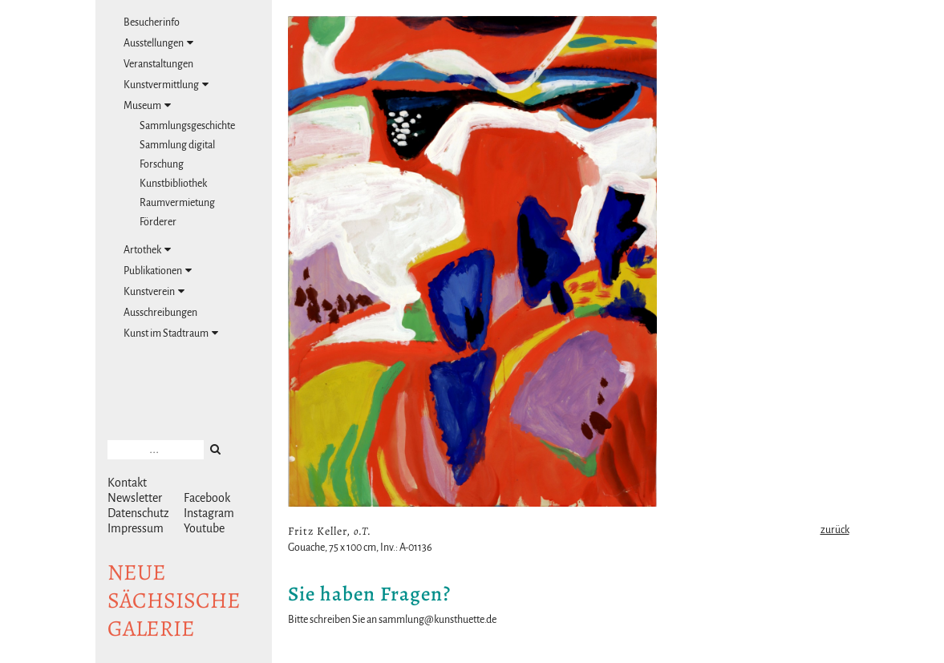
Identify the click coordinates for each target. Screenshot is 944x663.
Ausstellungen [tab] (158, 43)
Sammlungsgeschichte (187, 125)
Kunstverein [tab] (154, 291)
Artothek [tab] (147, 250)
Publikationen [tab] (158, 271)
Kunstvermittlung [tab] (166, 85)
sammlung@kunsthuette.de (437, 619)
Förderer (158, 222)
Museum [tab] (147, 105)
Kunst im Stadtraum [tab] (171, 333)
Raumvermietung (177, 202)
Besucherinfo (152, 22)
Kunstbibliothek (173, 183)
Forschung (162, 164)
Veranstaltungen (158, 64)
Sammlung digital (177, 145)
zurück (834, 530)
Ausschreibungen (160, 312)
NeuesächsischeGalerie (174, 600)
